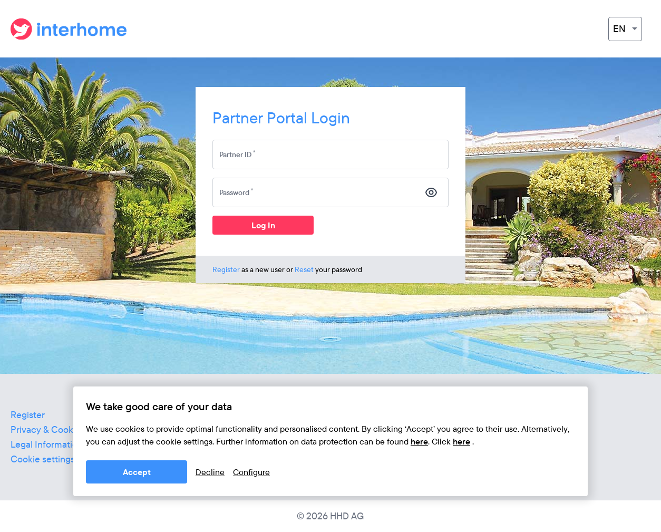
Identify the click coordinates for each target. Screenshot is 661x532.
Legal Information (47, 444)
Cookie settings (43, 459)
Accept (137, 472)
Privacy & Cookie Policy (59, 429)
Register (226, 269)
